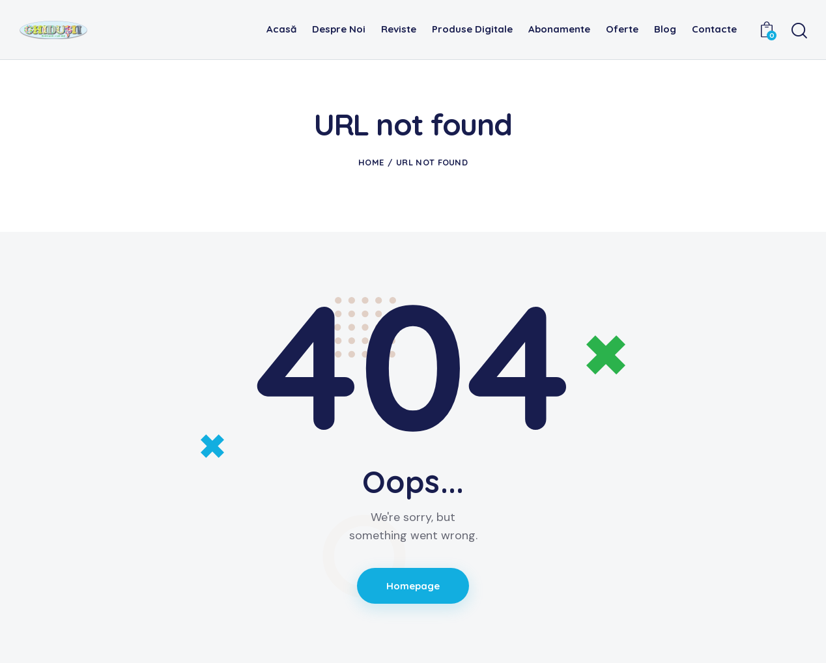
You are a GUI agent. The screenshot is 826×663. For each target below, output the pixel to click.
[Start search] (798, 31)
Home (371, 162)
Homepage (413, 586)
